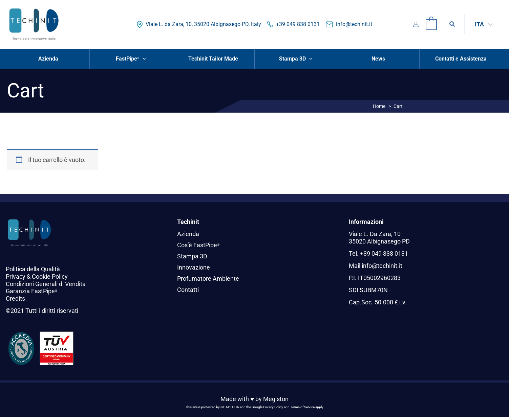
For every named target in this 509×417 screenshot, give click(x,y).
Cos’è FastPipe (198, 245)
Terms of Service (302, 407)
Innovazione (193, 266)
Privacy (15, 276)
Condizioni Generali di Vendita (46, 283)
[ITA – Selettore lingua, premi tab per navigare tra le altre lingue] (483, 24)
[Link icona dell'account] (416, 24)
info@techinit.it (354, 24)
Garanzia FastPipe (31, 291)
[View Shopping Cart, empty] (431, 24)
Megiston (276, 398)
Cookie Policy (50, 276)
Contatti (188, 288)
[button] (452, 24)
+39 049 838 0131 (298, 24)
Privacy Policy (273, 407)
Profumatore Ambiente (208, 277)
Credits (15, 298)
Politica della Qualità (33, 269)
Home (379, 106)
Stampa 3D (192, 255)
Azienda (188, 233)
